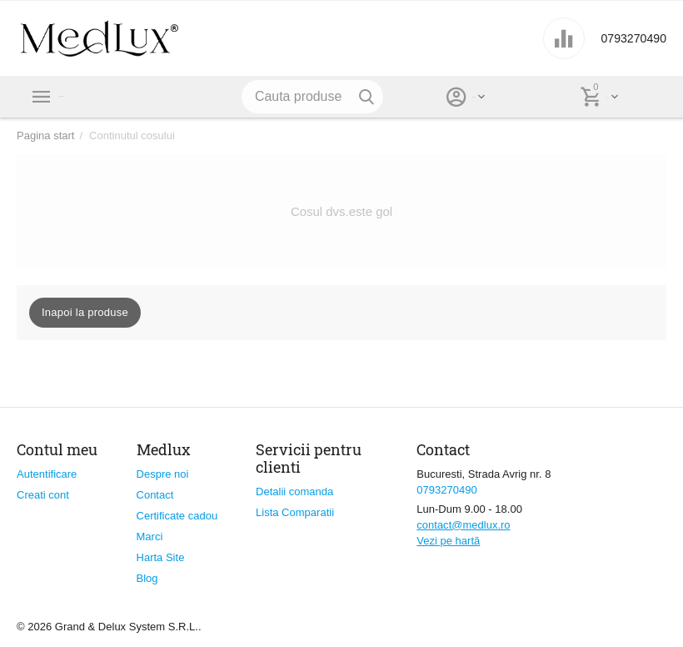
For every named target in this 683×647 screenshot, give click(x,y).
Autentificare (47, 474)
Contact (155, 495)
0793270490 (624, 38)
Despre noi (163, 474)
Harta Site (161, 557)
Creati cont (43, 495)
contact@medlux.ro (463, 525)
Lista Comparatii (295, 512)
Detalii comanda (294, 491)
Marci (150, 536)
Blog (147, 578)
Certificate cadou (177, 515)
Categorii (92, 96)
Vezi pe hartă (448, 540)
